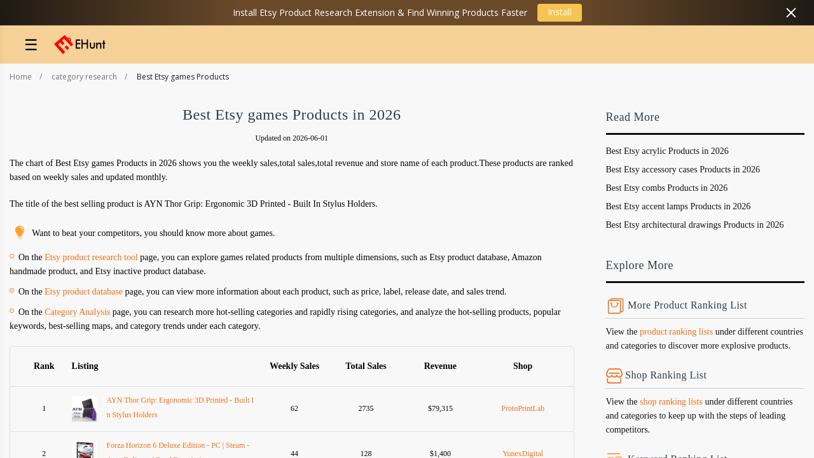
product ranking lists (676, 332)
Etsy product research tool (91, 257)
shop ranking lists (671, 401)
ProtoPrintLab (522, 408)
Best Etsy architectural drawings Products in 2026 (695, 225)
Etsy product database (84, 291)
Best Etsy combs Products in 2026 (667, 188)
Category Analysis (77, 312)
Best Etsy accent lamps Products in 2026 (678, 206)
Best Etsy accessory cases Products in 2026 (683, 169)
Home (21, 76)
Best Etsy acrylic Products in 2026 (667, 151)
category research (84, 76)
